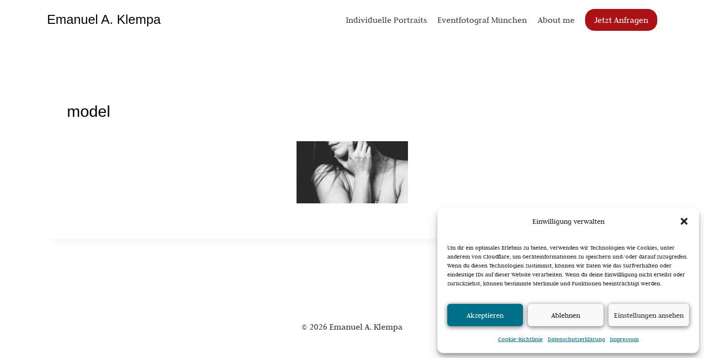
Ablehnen (565, 315)
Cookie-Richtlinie (520, 339)
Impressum (624, 339)
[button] (684, 221)
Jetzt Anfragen (621, 20)
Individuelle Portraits (386, 20)
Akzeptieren (485, 315)
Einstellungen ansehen (649, 315)
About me (556, 20)
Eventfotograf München (482, 20)
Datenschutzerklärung (576, 339)
